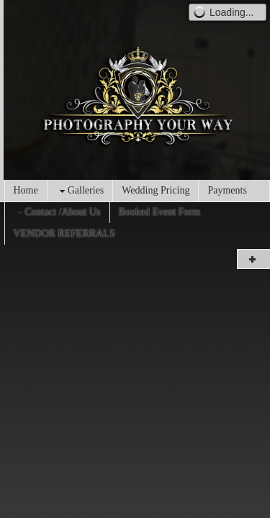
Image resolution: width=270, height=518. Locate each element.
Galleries (80, 191)
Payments (226, 190)
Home (26, 190)
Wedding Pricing (155, 190)
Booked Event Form (160, 211)
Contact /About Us (57, 212)
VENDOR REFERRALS (64, 233)
